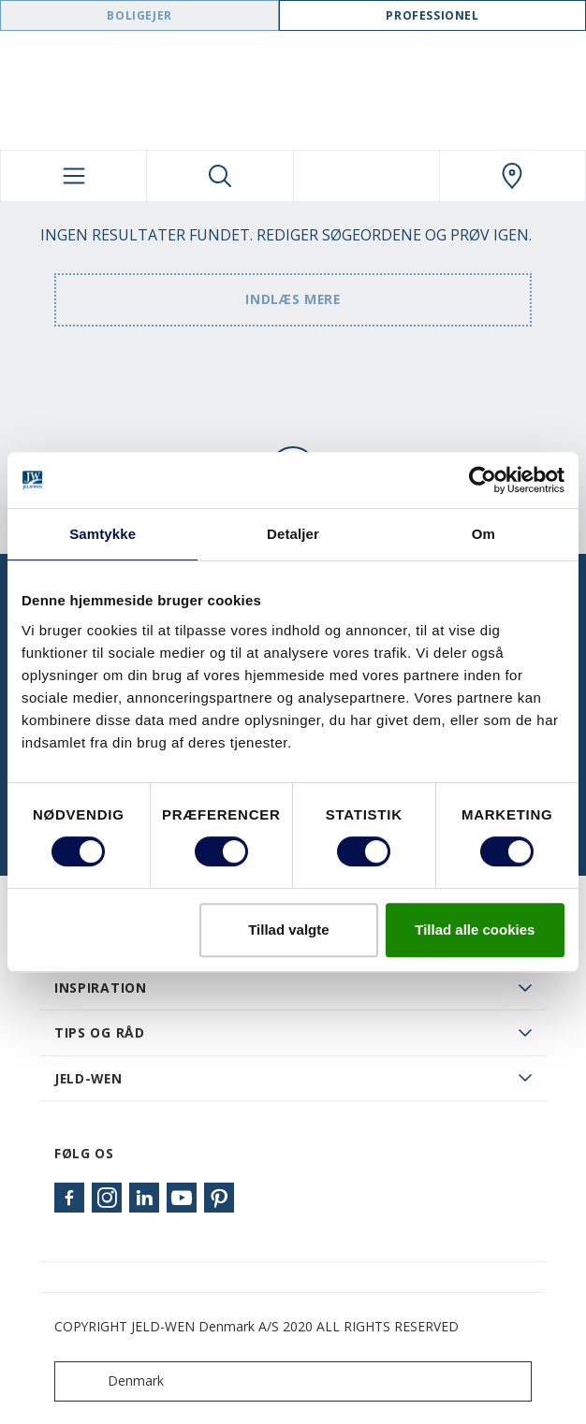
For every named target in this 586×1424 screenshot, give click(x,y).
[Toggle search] (219, 176)
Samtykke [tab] (102, 534)
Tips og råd (99, 1032)
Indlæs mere (293, 299)
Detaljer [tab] (293, 534)
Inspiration (100, 987)
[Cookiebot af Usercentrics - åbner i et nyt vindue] (482, 480)
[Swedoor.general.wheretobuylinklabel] (512, 176)
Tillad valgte (288, 929)
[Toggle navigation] (73, 176)
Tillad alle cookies (475, 929)
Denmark (113, 1381)
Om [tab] (483, 534)
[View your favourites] (366, 176)
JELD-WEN (88, 1078)
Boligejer (139, 15)
